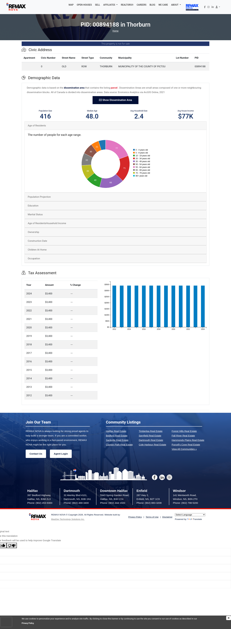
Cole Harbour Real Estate (152, 444)
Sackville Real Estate (117, 440)
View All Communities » (184, 449)
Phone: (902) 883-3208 (149, 503)
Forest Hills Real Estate (184, 431)
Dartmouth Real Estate (151, 440)
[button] (110, 4)
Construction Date (37, 240)
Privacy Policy (28, 623)
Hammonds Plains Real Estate (188, 440)
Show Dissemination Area (115, 100)
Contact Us (36, 453)
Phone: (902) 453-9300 (39, 503)
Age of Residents (37, 125)
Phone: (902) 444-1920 (112, 503)
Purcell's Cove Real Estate (186, 444)
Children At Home (37, 249)
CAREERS (141, 5)
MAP (71, 5)
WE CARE (163, 5)
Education (33, 205)
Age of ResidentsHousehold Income (47, 223)
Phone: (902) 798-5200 (185, 503)
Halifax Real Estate (116, 431)
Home (115, 31)
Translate (194, 519)
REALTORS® (127, 5)
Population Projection (39, 196)
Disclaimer (167, 517)
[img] (228, 618)
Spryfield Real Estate (150, 435)
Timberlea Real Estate (151, 431)
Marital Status (35, 214)
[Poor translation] (12, 545)
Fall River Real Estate (183, 435)
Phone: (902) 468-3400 (76, 503)
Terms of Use (152, 517)
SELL (97, 5)
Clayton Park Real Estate (119, 444)
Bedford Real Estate (116, 435)
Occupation (34, 258)
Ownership (33, 232)
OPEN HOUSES (84, 5)
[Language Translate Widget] (190, 514)
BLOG (152, 5)
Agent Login (61, 453)
